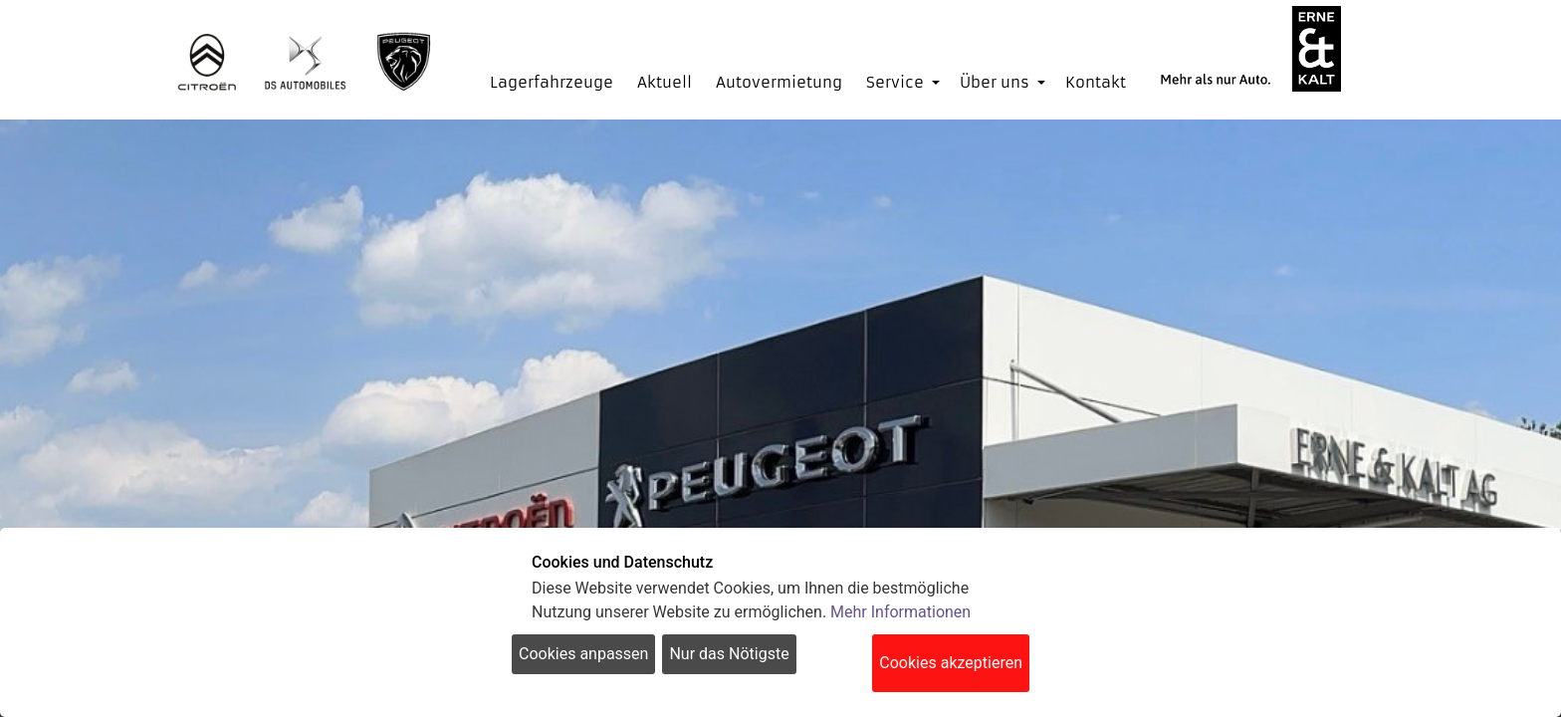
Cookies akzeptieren (950, 662)
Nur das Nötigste (728, 653)
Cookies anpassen (583, 653)
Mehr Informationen (900, 611)
